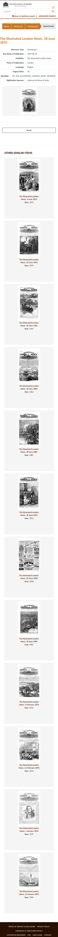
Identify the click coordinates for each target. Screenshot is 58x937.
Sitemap (47, 935)
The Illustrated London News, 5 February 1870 (29, 703)
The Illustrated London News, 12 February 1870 (29, 766)
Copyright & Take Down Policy (29, 931)
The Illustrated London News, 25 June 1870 (29, 261)
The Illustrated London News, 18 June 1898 (29, 577)
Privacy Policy (43, 926)
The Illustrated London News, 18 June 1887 (29, 450)
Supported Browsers (16, 935)
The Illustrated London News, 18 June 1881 (29, 640)
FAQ (29, 935)
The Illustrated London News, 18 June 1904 (29, 324)
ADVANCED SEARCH (47, 16)
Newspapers (33, 26)
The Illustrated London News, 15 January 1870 (29, 893)
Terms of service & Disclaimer (21, 926)
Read (29, 130)
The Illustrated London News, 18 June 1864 (29, 387)
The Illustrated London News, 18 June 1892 (29, 513)
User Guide (37, 935)
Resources (18, 26)
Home (6, 26)
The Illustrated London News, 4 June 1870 (29, 198)
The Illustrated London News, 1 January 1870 (29, 829)
